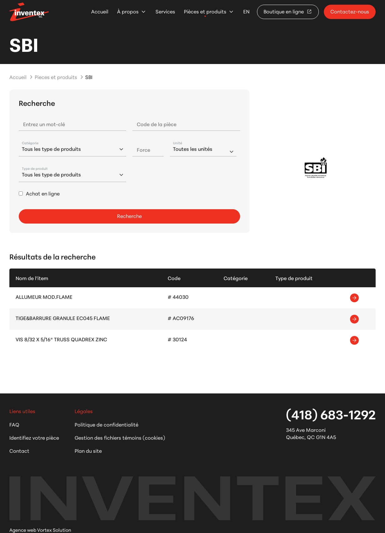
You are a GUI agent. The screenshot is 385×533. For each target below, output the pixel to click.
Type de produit (35, 168)
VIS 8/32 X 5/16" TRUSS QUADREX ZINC (61, 339)
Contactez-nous (349, 11)
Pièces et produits (205, 11)
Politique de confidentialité (106, 424)
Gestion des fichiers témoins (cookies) (120, 437)
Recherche (129, 215)
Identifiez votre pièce (34, 437)
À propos (128, 11)
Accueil (99, 11)
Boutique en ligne (288, 11)
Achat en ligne (43, 193)
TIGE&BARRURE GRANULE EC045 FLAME (63, 317)
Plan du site (88, 450)
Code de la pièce (156, 123)
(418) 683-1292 (331, 413)
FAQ (14, 424)
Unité (177, 143)
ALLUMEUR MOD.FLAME (44, 296)
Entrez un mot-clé (44, 123)
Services (165, 11)
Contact (19, 450)
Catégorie (30, 143)
